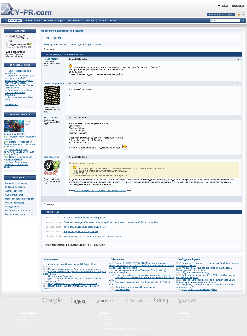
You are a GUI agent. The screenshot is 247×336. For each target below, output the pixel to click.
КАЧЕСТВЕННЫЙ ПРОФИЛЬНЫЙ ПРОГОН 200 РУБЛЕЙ (100, 191)
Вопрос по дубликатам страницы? (81, 231)
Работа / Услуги (14, 57)
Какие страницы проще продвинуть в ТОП (85, 227)
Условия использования (111, 323)
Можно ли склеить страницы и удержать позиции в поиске (93, 236)
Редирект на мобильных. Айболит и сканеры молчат (74, 269)
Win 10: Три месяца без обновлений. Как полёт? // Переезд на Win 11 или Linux (204, 269)
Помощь (103, 316)
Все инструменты (14, 214)
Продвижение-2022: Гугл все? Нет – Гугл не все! (72, 283)
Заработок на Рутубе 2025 (21, 76)
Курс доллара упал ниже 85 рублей (199, 289)
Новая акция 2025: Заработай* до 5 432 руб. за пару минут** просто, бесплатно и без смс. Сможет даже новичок (19, 83)
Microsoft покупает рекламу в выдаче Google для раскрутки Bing (19, 151)
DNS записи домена (15, 187)
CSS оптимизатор (14, 195)
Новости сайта (26, 316)
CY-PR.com (131, 329)
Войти (225, 5)
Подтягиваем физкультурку (195, 273)
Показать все (11, 104)
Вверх (226, 324)
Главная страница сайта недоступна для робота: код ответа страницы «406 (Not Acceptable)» (111, 222)
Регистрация (238, 5)
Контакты (23, 320)
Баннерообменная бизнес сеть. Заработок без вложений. (19, 92)
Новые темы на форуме (221, 14)
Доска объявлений (15, 52)
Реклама (103, 312)
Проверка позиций (28, 312)
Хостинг (184, 323)
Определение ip (13, 207)
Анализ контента (13, 191)
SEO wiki (184, 312)
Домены (184, 320)
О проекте (24, 323)
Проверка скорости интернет (19, 210)
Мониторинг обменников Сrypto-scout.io (135, 287)
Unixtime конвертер (15, 203)
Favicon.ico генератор (16, 183)
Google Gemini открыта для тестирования (18, 158)
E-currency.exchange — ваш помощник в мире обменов (142, 275)
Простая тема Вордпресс (61, 276)
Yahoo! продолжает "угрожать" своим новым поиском (16, 164)
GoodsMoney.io (122, 289)
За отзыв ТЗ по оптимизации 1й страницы (85, 218)
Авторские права (107, 320)
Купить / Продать (14, 54)
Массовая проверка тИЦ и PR (20, 199)
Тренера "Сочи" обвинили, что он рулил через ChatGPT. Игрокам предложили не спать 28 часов (207, 281)
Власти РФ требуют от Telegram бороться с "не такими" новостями (20, 144)
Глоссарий (185, 316)
